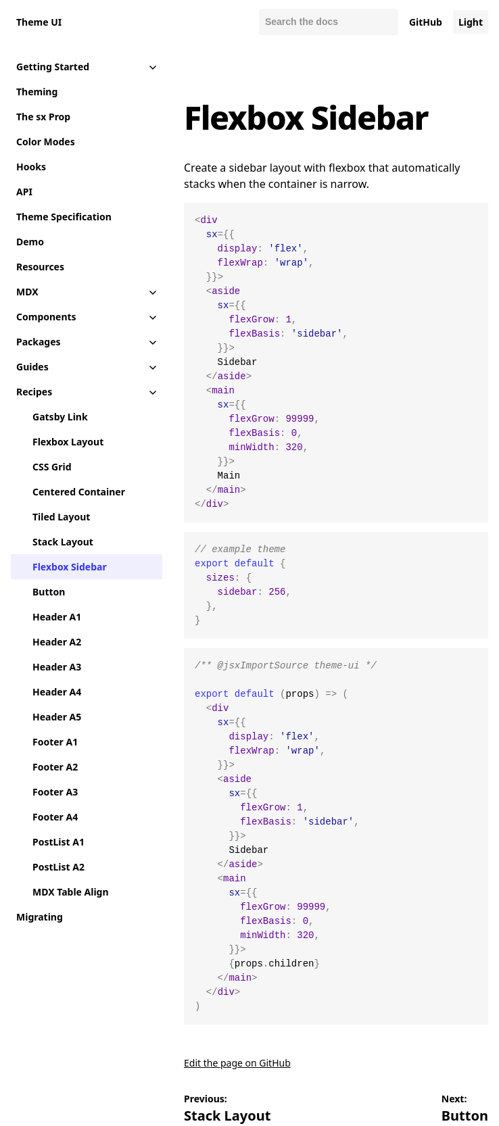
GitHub (425, 22)
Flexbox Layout (67, 441)
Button (48, 591)
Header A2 (56, 641)
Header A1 (56, 616)
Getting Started (52, 66)
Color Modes (45, 141)
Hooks (31, 166)
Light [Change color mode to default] (470, 22)
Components (46, 316)
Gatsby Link (60, 416)
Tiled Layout (61, 516)
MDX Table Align (70, 891)
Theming (36, 91)
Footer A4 (55, 816)
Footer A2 (55, 766)
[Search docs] (328, 22)
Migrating (39, 916)
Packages (38, 341)
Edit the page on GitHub (237, 1062)
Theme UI (39, 22)
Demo (30, 241)
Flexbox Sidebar (69, 566)
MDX (27, 291)
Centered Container (78, 491)
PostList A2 (58, 866)
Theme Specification (64, 216)
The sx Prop (43, 116)
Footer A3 (55, 791)
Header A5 (56, 716)
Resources (40, 266)
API (24, 191)
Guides (32, 366)
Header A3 (56, 666)
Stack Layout (62, 541)
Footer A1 (55, 741)
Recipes (34, 391)
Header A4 (56, 691)
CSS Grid (51, 466)
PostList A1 (58, 841)
